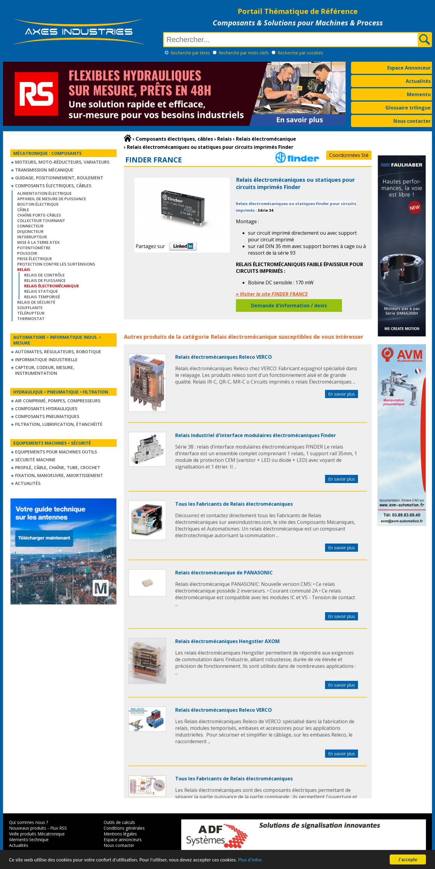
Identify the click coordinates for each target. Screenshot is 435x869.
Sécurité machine (35, 459)
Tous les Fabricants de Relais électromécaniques (234, 504)
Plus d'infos (250, 860)
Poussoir (27, 253)
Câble (23, 209)
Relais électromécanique (244, 336)
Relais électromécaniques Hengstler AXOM (227, 641)
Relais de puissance (45, 280)
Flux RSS (58, 828)
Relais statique (41, 291)
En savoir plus (341, 394)
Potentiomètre (33, 247)
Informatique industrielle (46, 359)
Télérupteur (30, 313)
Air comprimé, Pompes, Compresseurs (57, 400)
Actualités (418, 81)
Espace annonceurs (123, 839)
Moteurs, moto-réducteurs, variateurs (62, 162)
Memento (419, 94)
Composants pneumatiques (47, 416)
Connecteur (30, 226)
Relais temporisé (42, 296)
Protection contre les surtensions (56, 264)
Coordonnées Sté (349, 155)
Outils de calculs (119, 822)
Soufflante (30, 307)
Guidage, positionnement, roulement (59, 178)
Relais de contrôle (44, 275)
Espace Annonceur (409, 67)
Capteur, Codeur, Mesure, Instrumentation (44, 370)
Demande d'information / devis (289, 305)
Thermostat (31, 318)
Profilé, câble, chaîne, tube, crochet (57, 467)
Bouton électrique (38, 204)
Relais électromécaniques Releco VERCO (223, 357)
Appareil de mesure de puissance (51, 198)
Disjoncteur (30, 231)
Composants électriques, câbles (53, 185)
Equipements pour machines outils (56, 452)
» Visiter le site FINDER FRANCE (272, 294)
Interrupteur (32, 237)
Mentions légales (120, 834)
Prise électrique (34, 258)
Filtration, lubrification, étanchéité (58, 424)
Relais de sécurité (36, 302)
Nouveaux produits (27, 828)
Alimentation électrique (44, 193)
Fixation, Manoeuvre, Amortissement (59, 475)
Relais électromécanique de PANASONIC (224, 572)
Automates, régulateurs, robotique (58, 351)
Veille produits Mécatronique (37, 834)
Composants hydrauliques (46, 408)
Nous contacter (412, 121)
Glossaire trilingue (408, 107)
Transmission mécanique (44, 170)
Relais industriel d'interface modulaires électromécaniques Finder (255, 435)
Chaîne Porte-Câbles (39, 215)
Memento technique (29, 839)
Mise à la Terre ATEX (38, 242)
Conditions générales (124, 828)
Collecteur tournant (41, 220)
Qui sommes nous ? (28, 822)
